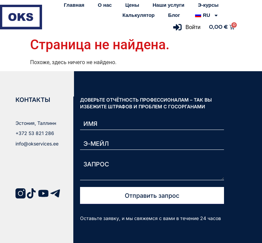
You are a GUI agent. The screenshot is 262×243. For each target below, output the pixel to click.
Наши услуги (169, 5)
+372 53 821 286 (34, 133)
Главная (74, 5)
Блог (174, 15)
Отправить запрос (152, 195)
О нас (105, 5)
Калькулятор (138, 15)
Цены (132, 5)
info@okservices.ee (37, 143)
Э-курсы (208, 5)
